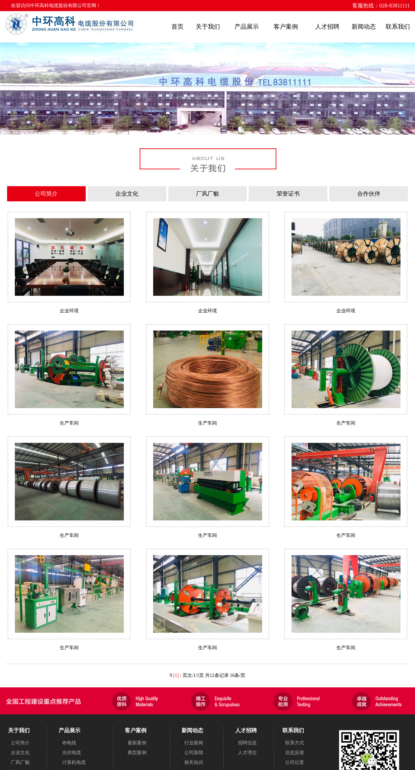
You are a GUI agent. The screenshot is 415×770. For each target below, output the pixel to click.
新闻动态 (364, 26)
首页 (177, 26)
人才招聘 (327, 26)
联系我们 (398, 26)
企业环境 (69, 310)
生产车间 (69, 423)
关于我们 (208, 26)
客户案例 (286, 26)
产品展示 (246, 26)
